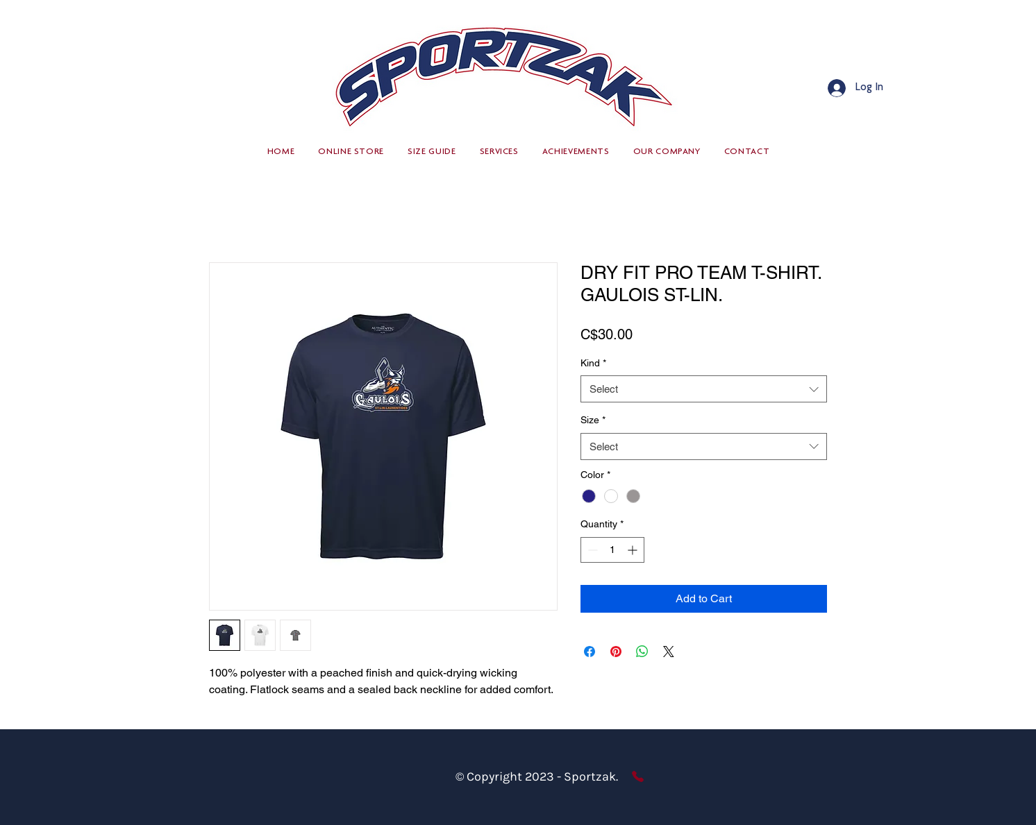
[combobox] (703, 388)
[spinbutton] (612, 550)
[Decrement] (591, 550)
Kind (593, 362)
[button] (351, 152)
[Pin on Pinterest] (616, 651)
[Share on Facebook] (589, 651)
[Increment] (633, 550)
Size (592, 419)
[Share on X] (668, 651)
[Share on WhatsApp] (642, 651)
